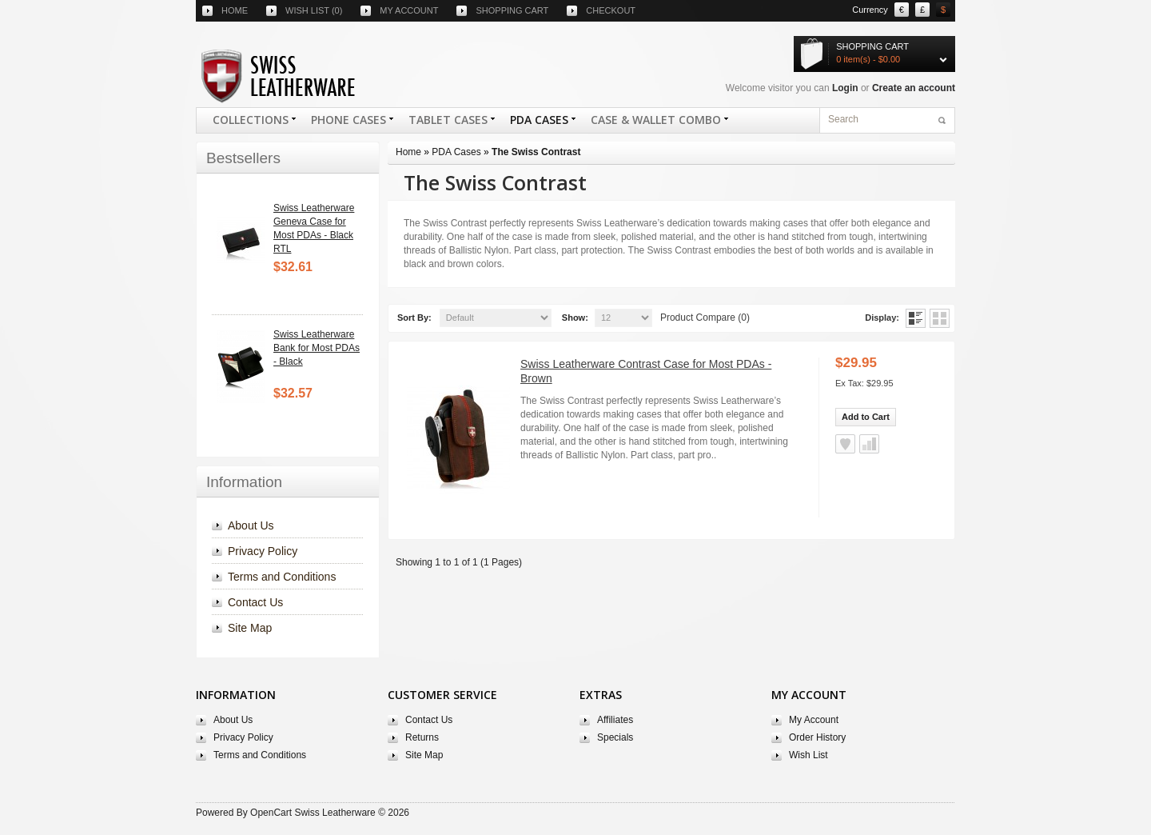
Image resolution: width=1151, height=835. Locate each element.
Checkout (610, 10)
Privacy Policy (262, 551)
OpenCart (271, 812)
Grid (940, 318)
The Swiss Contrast (536, 152)
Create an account (913, 88)
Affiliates (615, 719)
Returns (422, 737)
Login (845, 88)
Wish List (808, 755)
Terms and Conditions (282, 576)
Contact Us (255, 602)
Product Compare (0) (705, 317)
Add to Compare (869, 443)
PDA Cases (539, 122)
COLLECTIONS (250, 122)
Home (234, 10)
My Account (813, 719)
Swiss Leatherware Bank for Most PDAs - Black (316, 348)
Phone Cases (348, 122)
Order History (817, 737)
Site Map (250, 627)
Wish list (313, 10)
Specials (615, 737)
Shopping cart (512, 10)
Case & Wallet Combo (655, 122)
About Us (251, 525)
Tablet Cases (447, 122)
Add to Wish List (845, 443)
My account (409, 10)
